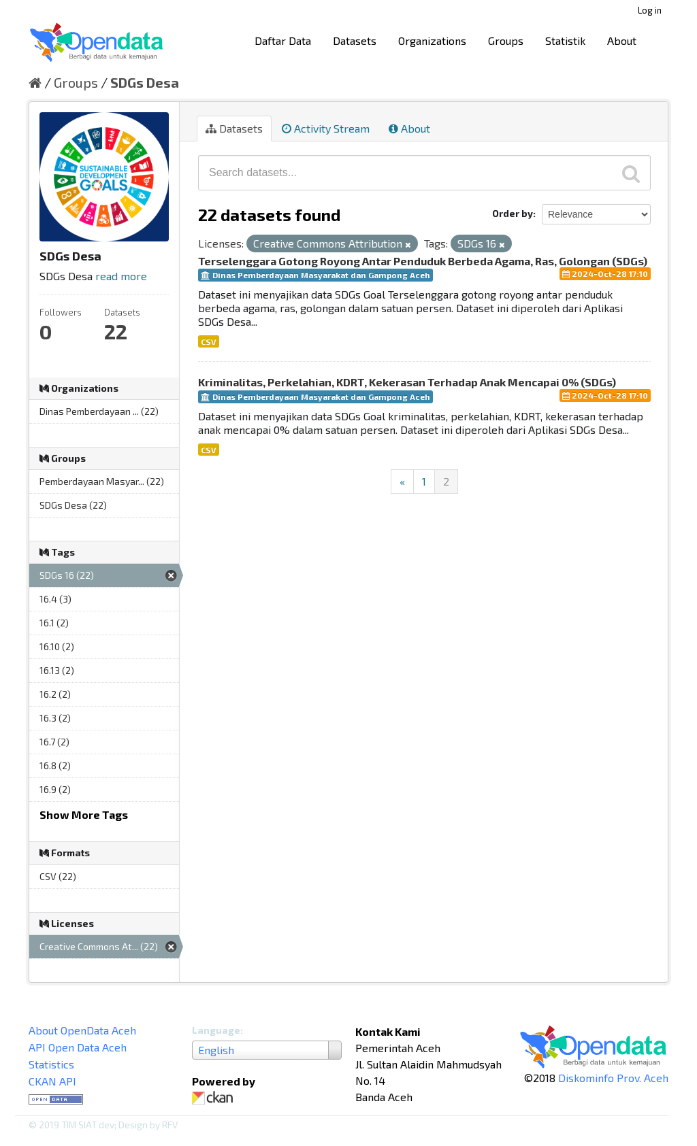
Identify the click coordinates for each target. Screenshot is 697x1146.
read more (121, 275)
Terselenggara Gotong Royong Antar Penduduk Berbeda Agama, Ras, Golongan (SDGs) (422, 260)
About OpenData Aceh (82, 1030)
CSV (208, 341)
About (621, 40)
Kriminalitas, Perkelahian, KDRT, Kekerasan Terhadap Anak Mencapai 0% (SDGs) (407, 381)
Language (216, 1030)
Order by (512, 213)
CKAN (215, 1098)
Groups (505, 40)
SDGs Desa (144, 82)
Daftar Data (283, 40)
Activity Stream (326, 128)
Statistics (51, 1064)
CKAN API (52, 1081)
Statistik (565, 40)
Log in (650, 10)
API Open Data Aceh (78, 1047)
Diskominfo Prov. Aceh (613, 1077)
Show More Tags (83, 814)
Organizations (432, 40)
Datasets (354, 40)
